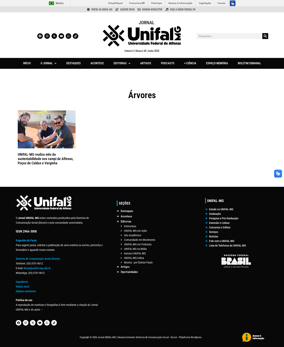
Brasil (60, 3)
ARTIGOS (145, 63)
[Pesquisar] (265, 36)
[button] (48, 63)
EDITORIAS (122, 63)
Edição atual (22, 286)
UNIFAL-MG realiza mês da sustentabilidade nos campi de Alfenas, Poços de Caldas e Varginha (45, 158)
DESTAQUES (73, 63)
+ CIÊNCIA (190, 63)
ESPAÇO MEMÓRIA (217, 63)
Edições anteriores (26, 291)
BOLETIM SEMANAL (249, 63)
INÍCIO (27, 63)
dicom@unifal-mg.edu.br (37, 268)
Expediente (22, 281)
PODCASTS (167, 63)
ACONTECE (97, 63)
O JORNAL (48, 63)
